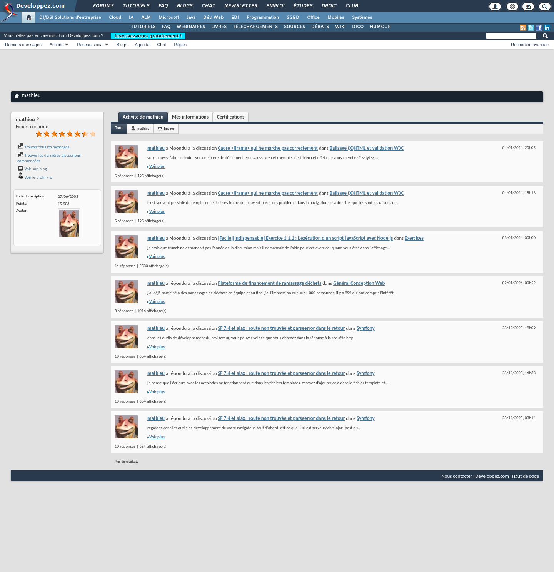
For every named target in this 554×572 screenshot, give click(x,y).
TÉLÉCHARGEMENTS (255, 27)
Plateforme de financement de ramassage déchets (269, 283)
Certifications (230, 117)
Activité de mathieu (143, 117)
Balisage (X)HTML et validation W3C (367, 148)
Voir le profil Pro (34, 177)
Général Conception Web (359, 283)
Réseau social (90, 44)
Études (302, 6)
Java (191, 17)
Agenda (142, 44)
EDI (235, 17)
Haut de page (525, 476)
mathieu (143, 128)
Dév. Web (213, 17)
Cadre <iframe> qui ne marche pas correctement (268, 148)
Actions (56, 44)
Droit (328, 6)
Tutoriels (136, 6)
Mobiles (335, 17)
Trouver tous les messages (43, 146)
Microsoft (169, 17)
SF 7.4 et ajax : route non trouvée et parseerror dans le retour (281, 328)
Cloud (115, 17)
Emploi (275, 6)
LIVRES (219, 27)
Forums (103, 6)
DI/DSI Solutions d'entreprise (70, 17)
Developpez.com (492, 476)
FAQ (162, 6)
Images (169, 128)
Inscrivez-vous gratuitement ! (148, 35)
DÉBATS (320, 27)
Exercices (414, 238)
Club (351, 6)
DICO (358, 27)
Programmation (263, 17)
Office (313, 17)
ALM (146, 17)
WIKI (340, 27)
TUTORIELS (143, 27)
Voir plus (157, 166)
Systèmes (362, 17)
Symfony (365, 328)
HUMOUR (380, 27)
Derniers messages (23, 44)
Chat (207, 6)
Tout (119, 127)
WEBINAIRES (191, 27)
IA (131, 17)
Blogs (184, 6)
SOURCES (294, 27)
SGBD (293, 17)
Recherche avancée (530, 44)
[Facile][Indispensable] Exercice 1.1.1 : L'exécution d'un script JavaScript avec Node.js (305, 238)
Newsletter (240, 6)
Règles (180, 44)
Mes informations (190, 117)
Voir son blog (32, 168)
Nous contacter (456, 476)
